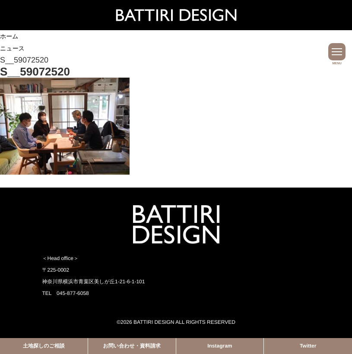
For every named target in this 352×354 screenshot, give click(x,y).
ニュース (12, 48)
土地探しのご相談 (44, 346)
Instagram (219, 346)
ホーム (9, 36)
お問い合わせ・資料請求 (132, 346)
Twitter (308, 346)
